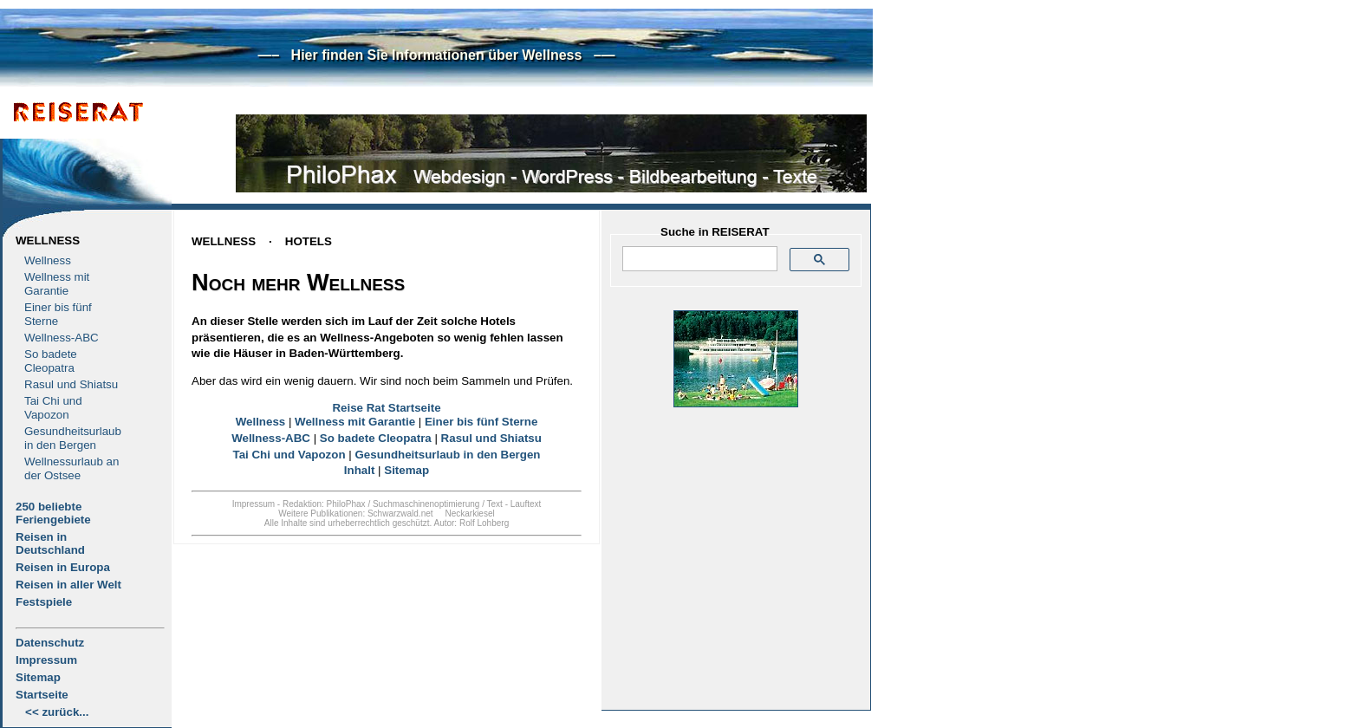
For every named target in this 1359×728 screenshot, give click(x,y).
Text (495, 504)
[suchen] (698, 259)
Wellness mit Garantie (56, 283)
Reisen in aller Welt (68, 584)
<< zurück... (56, 711)
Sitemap (38, 677)
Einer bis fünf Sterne (58, 314)
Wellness (48, 240)
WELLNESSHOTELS (262, 241)
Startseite (42, 694)
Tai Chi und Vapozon (53, 407)
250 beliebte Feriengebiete (53, 513)
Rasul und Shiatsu (71, 384)
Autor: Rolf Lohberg (471, 523)
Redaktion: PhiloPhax (324, 504)
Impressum (46, 659)
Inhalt (359, 470)
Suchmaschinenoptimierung (426, 504)
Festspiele (44, 601)
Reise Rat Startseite (386, 407)
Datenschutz (50, 642)
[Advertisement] (735, 590)
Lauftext (526, 504)
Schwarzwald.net (400, 513)
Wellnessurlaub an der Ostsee (71, 468)
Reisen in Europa (63, 567)
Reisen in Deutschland (50, 543)
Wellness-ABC (61, 337)
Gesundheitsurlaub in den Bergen (72, 438)
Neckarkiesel (469, 513)
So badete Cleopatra (50, 361)
